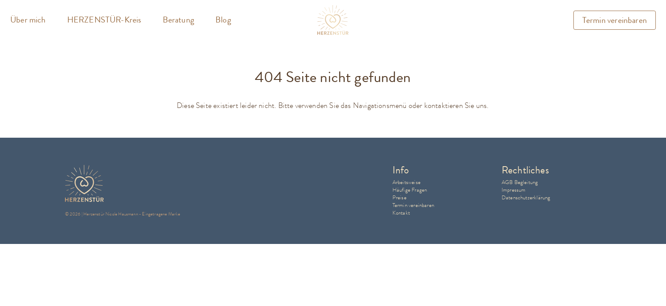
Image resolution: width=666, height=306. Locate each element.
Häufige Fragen (409, 190)
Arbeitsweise (406, 182)
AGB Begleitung (520, 182)
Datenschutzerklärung (526, 197)
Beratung (178, 20)
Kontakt (401, 213)
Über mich (28, 20)
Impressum (514, 190)
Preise (399, 197)
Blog (223, 20)
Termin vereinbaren (614, 20)
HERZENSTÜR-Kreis (104, 20)
